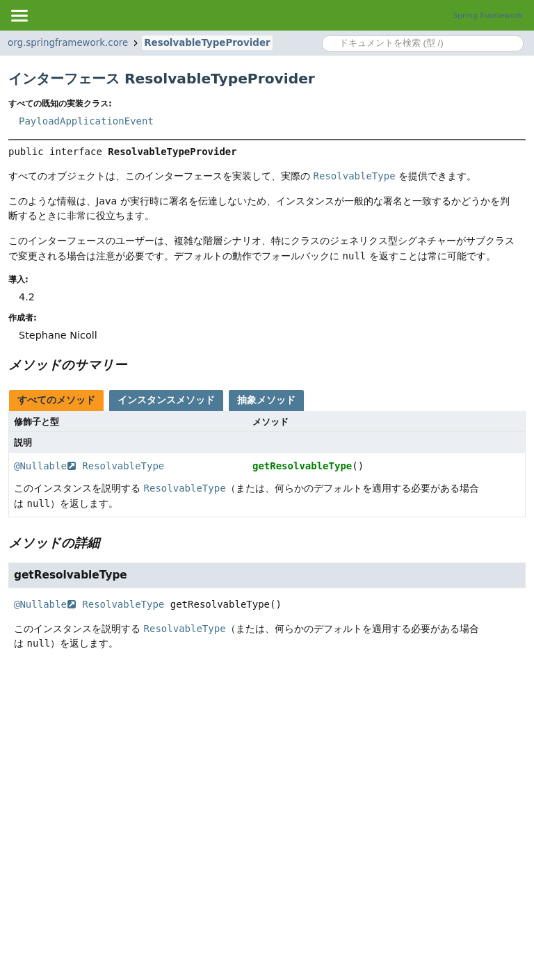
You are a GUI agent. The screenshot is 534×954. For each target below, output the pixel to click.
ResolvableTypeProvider (207, 43)
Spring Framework (488, 15)
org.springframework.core (68, 43)
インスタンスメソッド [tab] (166, 399)
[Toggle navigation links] (19, 15)
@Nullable (45, 465)
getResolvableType (302, 465)
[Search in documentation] (423, 43)
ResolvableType (123, 465)
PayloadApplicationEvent (86, 121)
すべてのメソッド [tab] (56, 399)
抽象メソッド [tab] (266, 399)
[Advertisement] (267, 769)
